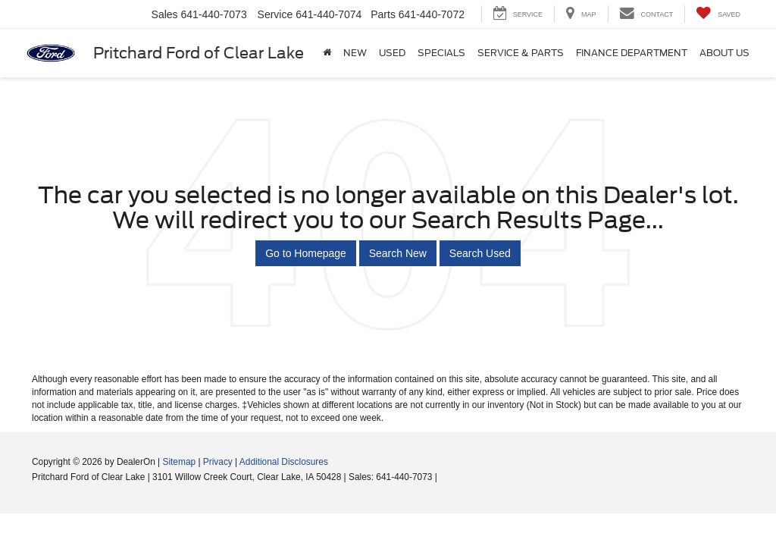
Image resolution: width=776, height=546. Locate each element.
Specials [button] (441, 52)
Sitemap (179, 462)
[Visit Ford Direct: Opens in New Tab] (444, 477)
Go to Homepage (305, 253)
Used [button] (392, 52)
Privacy (218, 462)
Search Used (480, 253)
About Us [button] (724, 52)
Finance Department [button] (631, 52)
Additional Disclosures (283, 462)
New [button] (355, 52)
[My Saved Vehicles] (718, 14)
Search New (398, 253)
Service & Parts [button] (520, 52)
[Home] (327, 53)
